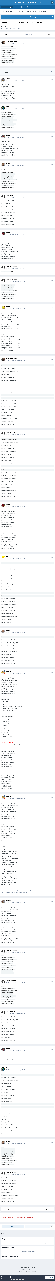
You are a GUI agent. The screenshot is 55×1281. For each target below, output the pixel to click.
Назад (6, 34)
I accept (49, 1277)
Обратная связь (24, 1267)
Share (13, 1226)
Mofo (8, 135)
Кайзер (7, 26)
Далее (49, 34)
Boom (8, 163)
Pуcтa (8, 556)
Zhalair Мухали (11, 41)
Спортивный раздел (17, 28)
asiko (8, 306)
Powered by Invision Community (27, 1271)
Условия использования (18, 1278)
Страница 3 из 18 (27, 34)
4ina (7, 107)
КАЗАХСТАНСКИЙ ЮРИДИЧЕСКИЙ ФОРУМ (23, 11)
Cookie (33, 1267)
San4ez (8, 79)
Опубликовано (15, 43)
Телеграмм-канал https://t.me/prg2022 (26, 2)
